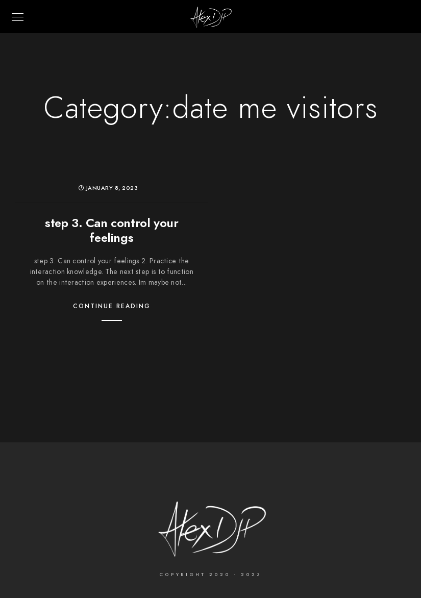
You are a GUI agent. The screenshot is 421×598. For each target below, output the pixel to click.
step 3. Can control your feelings (111, 230)
